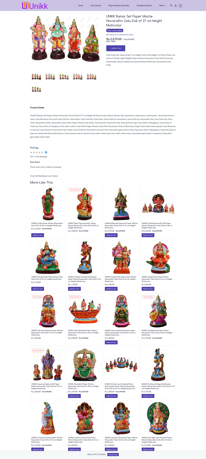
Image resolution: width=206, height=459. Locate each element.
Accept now (113, 454)
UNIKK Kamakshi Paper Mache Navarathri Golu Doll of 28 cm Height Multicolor (83, 384)
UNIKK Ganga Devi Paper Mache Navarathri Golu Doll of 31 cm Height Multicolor (157, 277)
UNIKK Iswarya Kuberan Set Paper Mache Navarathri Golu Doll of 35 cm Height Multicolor (46, 384)
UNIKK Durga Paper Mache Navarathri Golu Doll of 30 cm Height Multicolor (47, 276)
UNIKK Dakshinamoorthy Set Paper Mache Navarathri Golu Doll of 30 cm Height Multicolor (157, 223)
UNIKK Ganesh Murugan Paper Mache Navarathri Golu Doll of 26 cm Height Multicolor (120, 277)
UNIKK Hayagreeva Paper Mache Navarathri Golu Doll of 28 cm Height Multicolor (157, 331)
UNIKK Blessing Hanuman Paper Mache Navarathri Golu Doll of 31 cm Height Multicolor (121, 223)
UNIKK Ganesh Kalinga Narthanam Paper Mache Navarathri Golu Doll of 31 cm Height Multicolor (84, 277)
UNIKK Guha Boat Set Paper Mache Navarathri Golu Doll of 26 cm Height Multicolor (83, 331)
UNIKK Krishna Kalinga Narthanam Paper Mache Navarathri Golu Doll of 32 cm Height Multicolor (158, 384)
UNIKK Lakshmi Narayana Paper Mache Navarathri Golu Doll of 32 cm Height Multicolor (121, 438)
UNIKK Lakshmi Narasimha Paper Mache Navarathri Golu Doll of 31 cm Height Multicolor (83, 438)
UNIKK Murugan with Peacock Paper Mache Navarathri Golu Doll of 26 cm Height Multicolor (157, 438)
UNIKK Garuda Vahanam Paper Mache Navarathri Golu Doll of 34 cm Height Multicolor (47, 331)
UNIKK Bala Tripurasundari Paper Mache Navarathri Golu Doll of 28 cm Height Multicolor (83, 223)
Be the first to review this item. (120, 33)
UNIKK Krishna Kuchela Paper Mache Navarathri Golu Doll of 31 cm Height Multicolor (46, 438)
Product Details (37, 106)
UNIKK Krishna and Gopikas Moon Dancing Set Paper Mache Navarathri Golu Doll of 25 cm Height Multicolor (120, 384)
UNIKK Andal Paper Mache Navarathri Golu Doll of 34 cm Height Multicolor (47, 222)
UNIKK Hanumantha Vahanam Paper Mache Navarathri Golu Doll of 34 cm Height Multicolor (120, 331)
